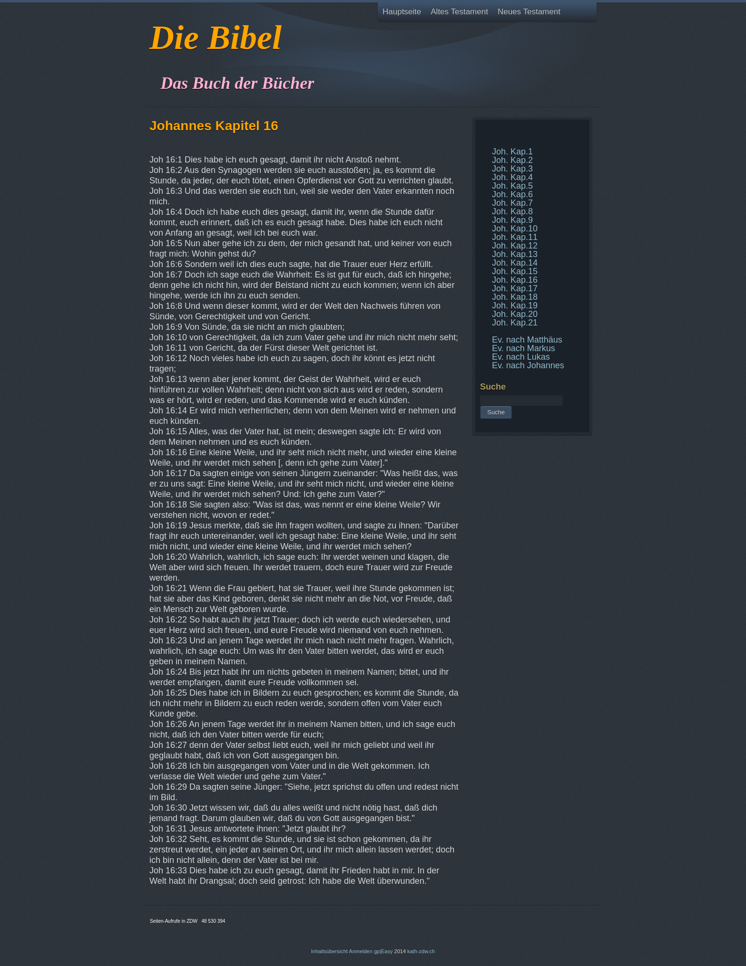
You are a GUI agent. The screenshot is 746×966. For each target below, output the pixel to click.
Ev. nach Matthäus (527, 339)
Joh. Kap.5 (512, 186)
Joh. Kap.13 (515, 254)
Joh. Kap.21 (515, 322)
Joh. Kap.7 (512, 203)
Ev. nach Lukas (521, 357)
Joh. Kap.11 (515, 237)
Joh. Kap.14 (515, 263)
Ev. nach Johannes (528, 365)
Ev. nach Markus (523, 348)
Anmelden (361, 951)
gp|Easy (383, 951)
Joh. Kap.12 (515, 245)
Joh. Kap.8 (512, 211)
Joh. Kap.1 (512, 151)
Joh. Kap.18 (515, 297)
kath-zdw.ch (421, 951)
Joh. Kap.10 (515, 228)
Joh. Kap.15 (515, 271)
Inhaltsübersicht (329, 951)
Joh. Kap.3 (512, 168)
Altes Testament (459, 11)
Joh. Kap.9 (512, 220)
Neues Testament (529, 11)
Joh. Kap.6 (512, 194)
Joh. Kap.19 (515, 305)
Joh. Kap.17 (515, 288)
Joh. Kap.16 (515, 280)
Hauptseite (402, 11)
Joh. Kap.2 (512, 160)
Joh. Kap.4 (512, 177)
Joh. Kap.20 (515, 314)
